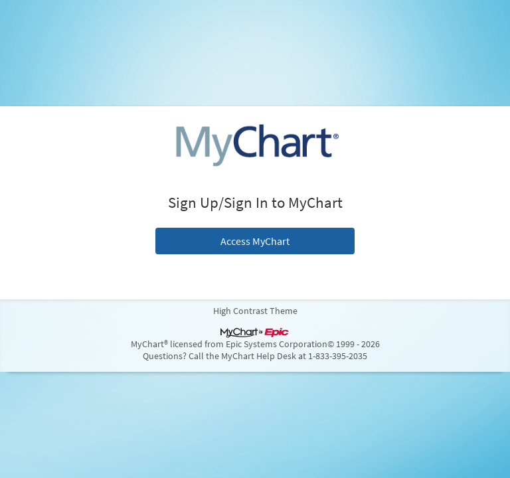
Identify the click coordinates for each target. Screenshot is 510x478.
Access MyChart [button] (255, 241)
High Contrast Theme (255, 311)
